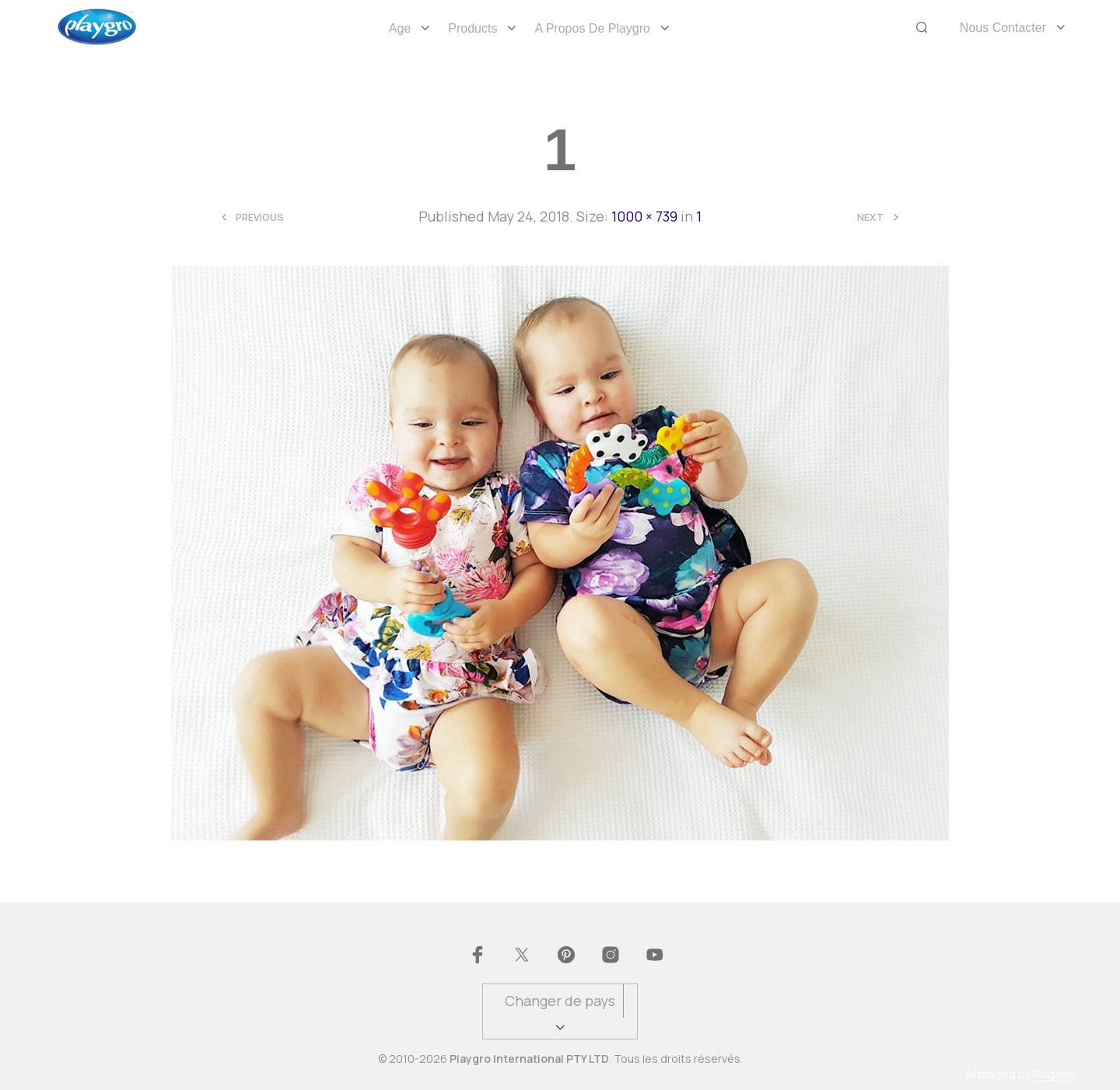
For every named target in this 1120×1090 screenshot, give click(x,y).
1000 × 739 (644, 216)
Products (472, 28)
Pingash (1053, 1074)
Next (870, 217)
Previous (260, 217)
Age (400, 28)
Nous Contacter (1003, 27)
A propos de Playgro (592, 28)
